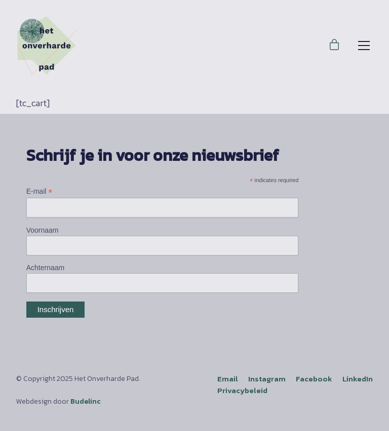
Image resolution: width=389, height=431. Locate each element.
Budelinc (85, 401)
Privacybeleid (242, 390)
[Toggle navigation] (364, 45)
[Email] (227, 378)
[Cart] (334, 45)
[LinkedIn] (357, 378)
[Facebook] (314, 378)
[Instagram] (267, 378)
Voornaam (42, 230)
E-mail (39, 191)
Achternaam (45, 268)
